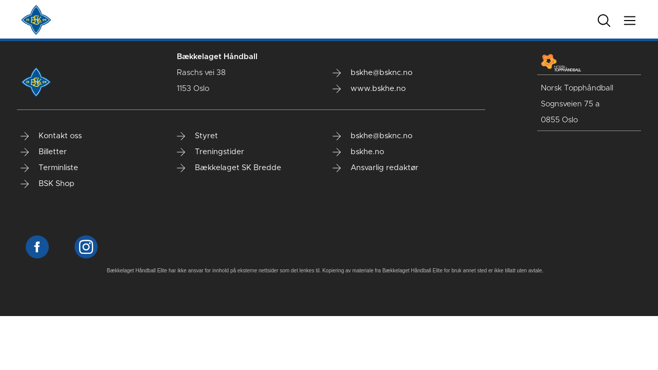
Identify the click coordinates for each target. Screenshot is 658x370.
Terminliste (49, 168)
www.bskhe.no (369, 89)
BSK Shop (48, 184)
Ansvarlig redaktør (375, 168)
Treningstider (210, 152)
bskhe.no (358, 152)
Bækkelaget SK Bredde (229, 168)
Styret (197, 136)
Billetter (44, 152)
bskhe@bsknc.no (372, 73)
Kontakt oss (51, 136)
